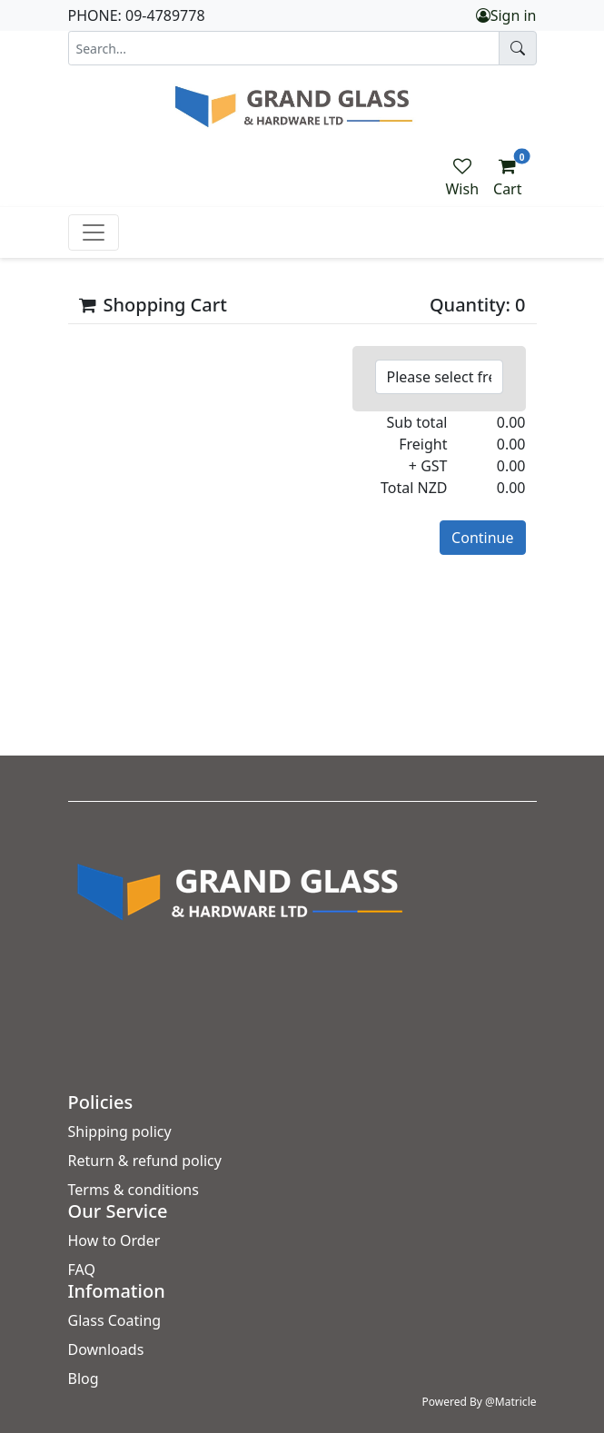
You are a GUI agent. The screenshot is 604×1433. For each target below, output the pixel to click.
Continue (482, 538)
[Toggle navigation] (93, 232)
